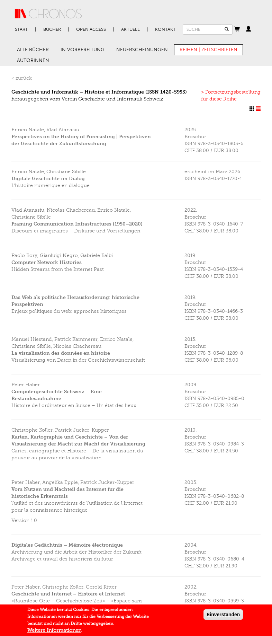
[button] (237, 29)
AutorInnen (33, 60)
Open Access (91, 29)
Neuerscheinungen (142, 49)
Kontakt (165, 29)
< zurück (21, 78)
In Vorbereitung (83, 49)
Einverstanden (223, 616)
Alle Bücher (33, 49)
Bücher (52, 29)
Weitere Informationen (54, 632)
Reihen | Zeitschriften (208, 49)
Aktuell (130, 29)
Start (21, 29)
